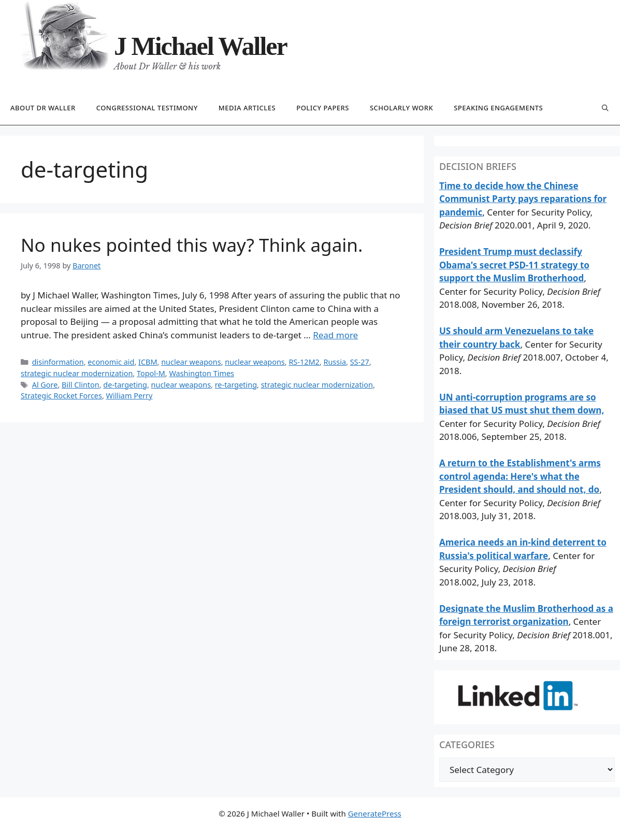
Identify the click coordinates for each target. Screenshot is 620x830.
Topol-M (151, 373)
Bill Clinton (80, 385)
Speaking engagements (498, 107)
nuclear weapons (191, 362)
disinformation (58, 362)
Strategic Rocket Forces (61, 395)
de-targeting (125, 385)
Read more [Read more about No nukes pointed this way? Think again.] (335, 335)
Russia (334, 362)
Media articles (247, 107)
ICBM (147, 362)
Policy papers (322, 107)
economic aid (111, 362)
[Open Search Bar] (605, 108)
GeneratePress (374, 813)
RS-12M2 (304, 362)
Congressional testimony (147, 107)
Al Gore (45, 385)
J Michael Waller (200, 46)
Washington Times (201, 373)
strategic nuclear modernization (77, 373)
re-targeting (236, 385)
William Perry (129, 395)
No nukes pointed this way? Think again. (192, 245)
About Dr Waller (43, 107)
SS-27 (359, 362)
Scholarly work (401, 107)
